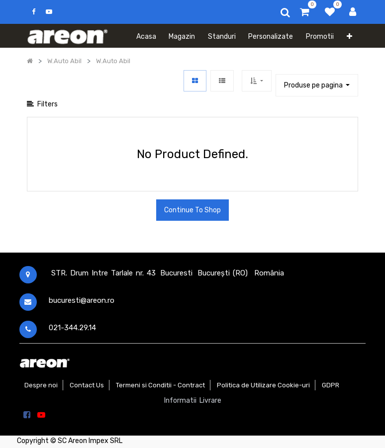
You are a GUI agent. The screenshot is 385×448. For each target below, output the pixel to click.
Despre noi (41, 385)
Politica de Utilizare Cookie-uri (263, 385)
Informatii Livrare (192, 400)
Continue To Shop (192, 210)
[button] (349, 36)
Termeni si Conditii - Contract (160, 385)
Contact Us (87, 385)
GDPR (330, 385)
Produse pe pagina (314, 85)
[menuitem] (146, 36)
